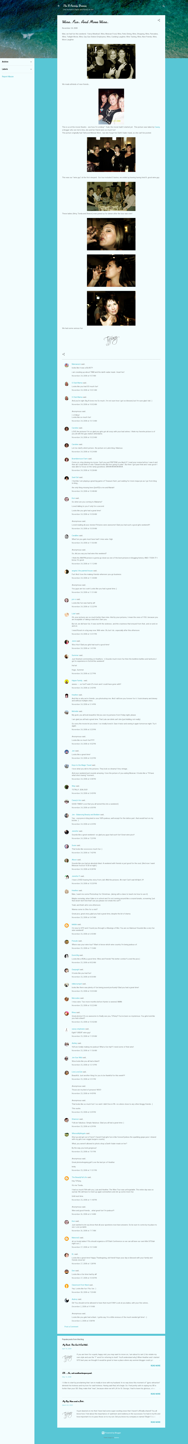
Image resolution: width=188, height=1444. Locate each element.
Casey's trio (76, 800)
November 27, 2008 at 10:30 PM (84, 1278)
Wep (73, 786)
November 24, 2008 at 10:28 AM (84, 470)
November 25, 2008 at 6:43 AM (84, 934)
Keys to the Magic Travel (81, 765)
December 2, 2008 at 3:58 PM (83, 1321)
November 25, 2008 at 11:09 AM (84, 1036)
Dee (73, 1271)
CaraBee (75, 535)
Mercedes (76, 998)
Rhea (74, 1012)
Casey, (157, 127)
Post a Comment (71, 1327)
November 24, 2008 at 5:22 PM (84, 758)
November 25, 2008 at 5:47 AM (84, 917)
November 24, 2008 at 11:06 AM (84, 543)
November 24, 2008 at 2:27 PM (84, 673)
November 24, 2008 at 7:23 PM (84, 838)
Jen (73, 751)
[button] (158, 21)
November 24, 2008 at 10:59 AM (84, 528)
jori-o (74, 599)
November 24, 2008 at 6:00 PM (84, 807)
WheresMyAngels (79, 1133)
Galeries (116, 1437)
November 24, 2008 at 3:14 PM (84, 704)
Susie (74, 845)
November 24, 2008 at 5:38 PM (84, 779)
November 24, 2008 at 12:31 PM (84, 634)
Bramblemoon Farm (80, 459)
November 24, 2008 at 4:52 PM (84, 744)
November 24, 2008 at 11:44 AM (84, 578)
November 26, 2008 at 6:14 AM (84, 1214)
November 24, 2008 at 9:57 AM (84, 376)
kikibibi (74, 924)
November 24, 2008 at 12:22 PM (84, 607)
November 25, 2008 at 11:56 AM (84, 1050)
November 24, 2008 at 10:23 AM (84, 437)
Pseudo (75, 941)
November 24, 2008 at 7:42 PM (84, 853)
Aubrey (74, 1299)
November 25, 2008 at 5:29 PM (84, 1112)
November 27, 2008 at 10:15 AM (84, 1247)
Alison (74, 860)
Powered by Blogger (111, 1433)
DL (73, 1254)
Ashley (74, 1043)
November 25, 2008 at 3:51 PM (84, 1079)
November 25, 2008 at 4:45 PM (84, 1093)
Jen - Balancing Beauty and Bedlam (86, 815)
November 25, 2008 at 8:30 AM (84, 977)
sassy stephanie (78, 1029)
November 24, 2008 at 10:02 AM (84, 404)
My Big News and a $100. (73, 1401)
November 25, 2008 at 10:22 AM (84, 1005)
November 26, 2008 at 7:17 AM (84, 1231)
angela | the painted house (82, 571)
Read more (155, 1366)
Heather (75, 695)
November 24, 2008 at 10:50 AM (84, 514)
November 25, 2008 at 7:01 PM (84, 1152)
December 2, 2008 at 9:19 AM (83, 1306)
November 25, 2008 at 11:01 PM (84, 1170)
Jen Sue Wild (77, 1057)
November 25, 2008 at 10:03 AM (84, 991)
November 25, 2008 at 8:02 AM (84, 962)
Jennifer (75, 831)
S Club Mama (77, 383)
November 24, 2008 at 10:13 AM (84, 421)
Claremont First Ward (80, 1285)
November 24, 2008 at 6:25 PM (84, 824)
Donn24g (75, 955)
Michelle (75, 711)
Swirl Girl (75, 477)
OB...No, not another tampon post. (77, 1373)
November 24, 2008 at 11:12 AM (84, 564)
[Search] (163, 6)
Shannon (75, 1119)
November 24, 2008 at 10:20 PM (84, 883)
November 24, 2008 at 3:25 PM (84, 729)
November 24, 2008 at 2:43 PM (84, 688)
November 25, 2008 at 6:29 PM (84, 1126)
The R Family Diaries (75, 6)
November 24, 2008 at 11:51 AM (84, 592)
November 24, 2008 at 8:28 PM (84, 869)
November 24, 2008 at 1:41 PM (84, 648)
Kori (73, 498)
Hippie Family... (77, 680)
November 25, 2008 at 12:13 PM (84, 1065)
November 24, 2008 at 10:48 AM (84, 491)
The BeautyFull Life (79, 1177)
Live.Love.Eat (77, 1072)
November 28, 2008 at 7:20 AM (84, 1292)
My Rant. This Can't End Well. (75, 1344)
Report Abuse (8, 76)
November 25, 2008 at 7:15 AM (84, 948)
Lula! (74, 614)
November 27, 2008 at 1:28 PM (84, 1264)
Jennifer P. (76, 876)
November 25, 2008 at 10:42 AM (84, 1022)
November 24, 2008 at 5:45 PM (84, 793)
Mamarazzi (76, 364)
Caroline (75, 428)
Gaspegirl (75, 969)
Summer (75, 655)
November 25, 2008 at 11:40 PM (84, 1200)
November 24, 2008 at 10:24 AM (84, 452)
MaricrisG (75, 1238)
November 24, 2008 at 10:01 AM (84, 390)
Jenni (74, 641)
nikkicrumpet (77, 984)
